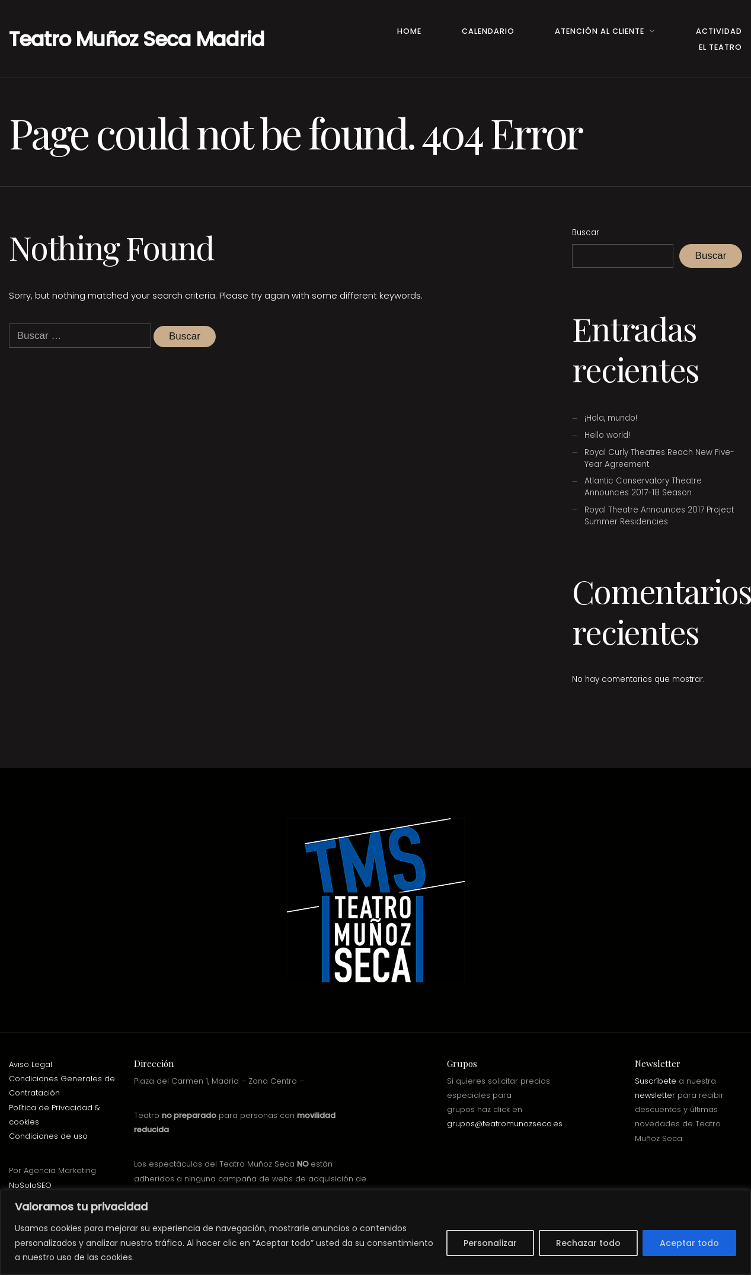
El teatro (720, 47)
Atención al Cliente (599, 31)
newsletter (655, 1095)
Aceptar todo (689, 1243)
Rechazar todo (588, 1243)
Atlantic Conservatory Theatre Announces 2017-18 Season (643, 486)
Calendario (488, 31)
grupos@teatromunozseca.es (505, 1124)
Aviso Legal (30, 1064)
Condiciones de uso (48, 1136)
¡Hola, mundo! (610, 418)
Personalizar (490, 1243)
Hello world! (607, 435)
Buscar (585, 232)
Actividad (719, 31)
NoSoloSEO (30, 1185)
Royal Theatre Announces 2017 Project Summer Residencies (659, 515)
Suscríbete (655, 1081)
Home (409, 31)
